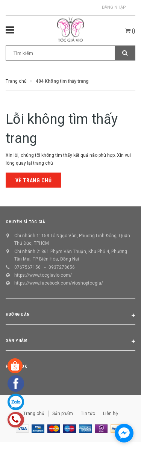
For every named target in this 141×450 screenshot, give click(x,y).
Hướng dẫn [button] (70, 315)
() (130, 31)
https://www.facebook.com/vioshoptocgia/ (58, 283)
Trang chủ (33, 413)
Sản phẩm (62, 413)
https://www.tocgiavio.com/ (43, 275)
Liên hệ (110, 413)
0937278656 (62, 267)
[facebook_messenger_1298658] (124, 433)
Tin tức (88, 413)
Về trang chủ (33, 180)
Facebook (16, 366)
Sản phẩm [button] (70, 341)
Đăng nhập (114, 7)
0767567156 (27, 267)
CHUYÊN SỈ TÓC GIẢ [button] (25, 222)
